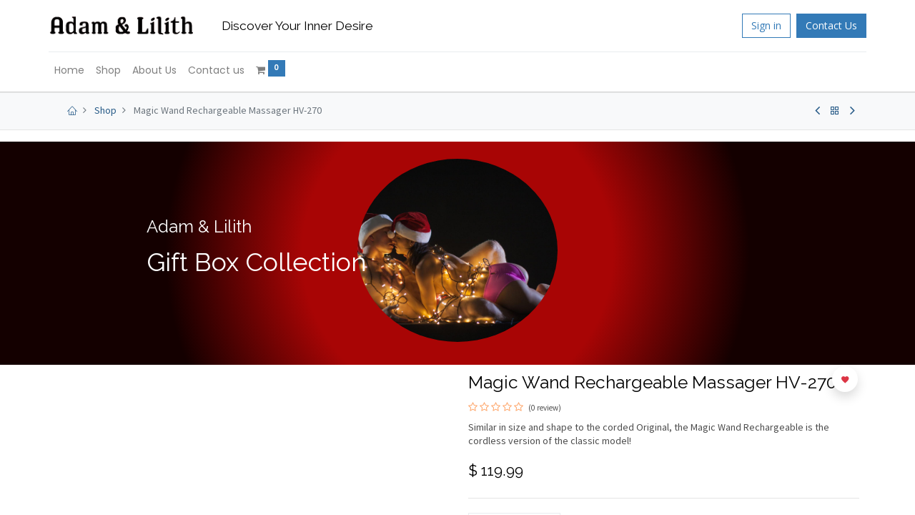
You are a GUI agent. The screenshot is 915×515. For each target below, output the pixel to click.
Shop (105, 110)
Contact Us (824, 25)
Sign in (759, 25)
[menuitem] (76, 71)
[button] (845, 379)
